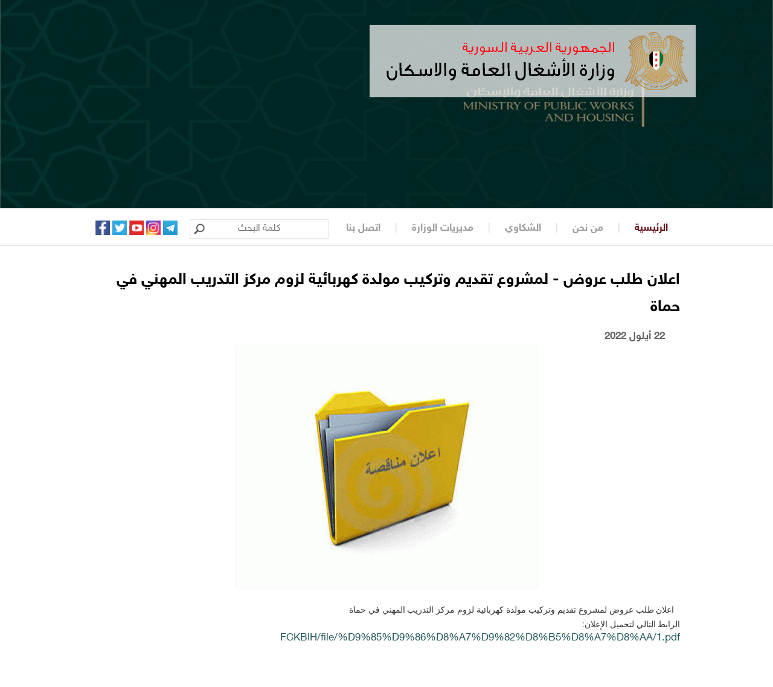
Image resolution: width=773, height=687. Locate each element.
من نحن (588, 228)
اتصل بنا (363, 228)
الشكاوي (523, 228)
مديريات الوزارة (442, 228)
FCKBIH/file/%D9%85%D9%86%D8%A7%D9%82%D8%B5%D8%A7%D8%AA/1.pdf (480, 638)
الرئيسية (651, 228)
